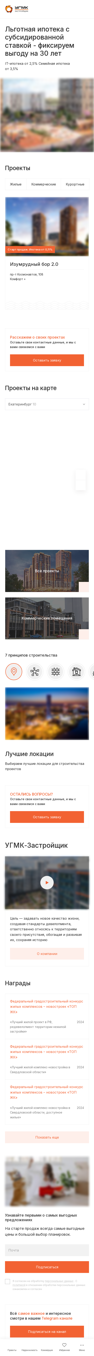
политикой (19, 1285)
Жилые (16, 184)
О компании (47, 954)
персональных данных (59, 1281)
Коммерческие (43, 184)
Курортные (75, 184)
